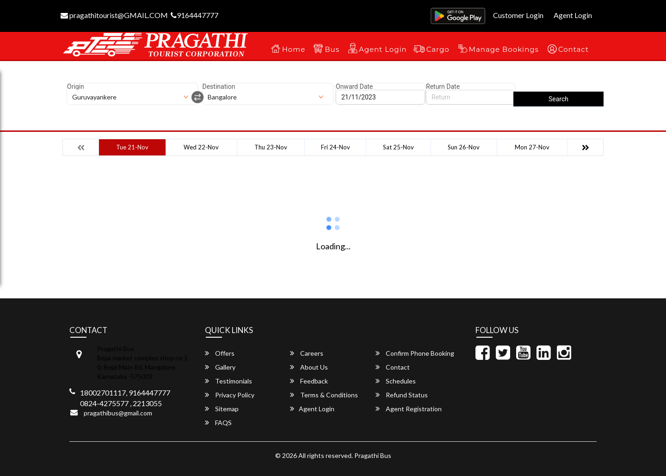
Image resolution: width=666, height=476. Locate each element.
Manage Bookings (504, 49)
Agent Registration (409, 409)
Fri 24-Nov (335, 147)
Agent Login (573, 15)
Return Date (443, 86)
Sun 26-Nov (464, 147)
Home (294, 49)
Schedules (396, 381)
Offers (219, 353)
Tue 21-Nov (132, 147)
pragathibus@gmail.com (118, 413)
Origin (75, 86)
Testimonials (228, 381)
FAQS (218, 423)
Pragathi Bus (372, 455)
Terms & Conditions (324, 395)
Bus (332, 49)
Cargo (438, 49)
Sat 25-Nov (398, 147)
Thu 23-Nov (270, 147)
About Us (309, 367)
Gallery (220, 367)
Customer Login (518, 15)
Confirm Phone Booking (415, 353)
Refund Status (402, 395)
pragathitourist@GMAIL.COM (114, 15)
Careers (306, 353)
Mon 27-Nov (532, 147)
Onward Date (354, 86)
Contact (573, 49)
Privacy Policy (229, 395)
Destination (219, 86)
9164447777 (194, 15)
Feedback (309, 381)
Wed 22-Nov (201, 147)
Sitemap (222, 409)
